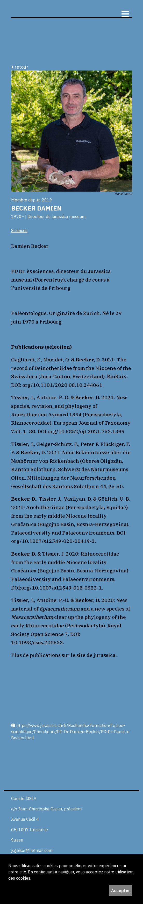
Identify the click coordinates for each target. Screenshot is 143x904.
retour (19, 67)
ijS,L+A (68, 8)
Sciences (19, 230)
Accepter (120, 890)
